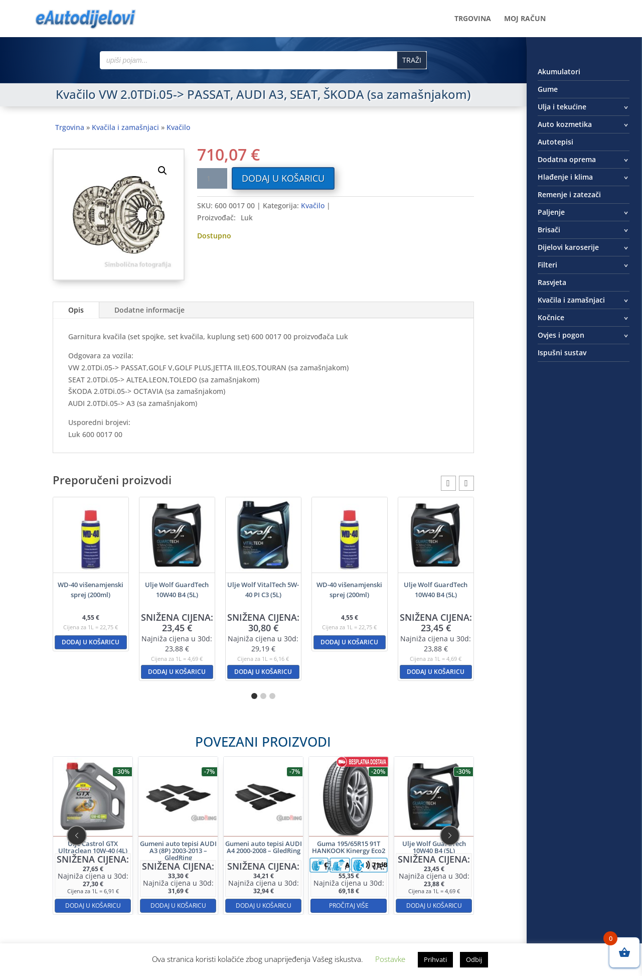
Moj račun (525, 19)
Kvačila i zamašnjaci (125, 127)
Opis (76, 310)
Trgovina (472, 19)
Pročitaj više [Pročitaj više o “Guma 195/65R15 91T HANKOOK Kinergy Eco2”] (310, 869)
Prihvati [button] (435, 959)
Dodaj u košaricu (283, 178)
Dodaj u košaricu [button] (90, 642)
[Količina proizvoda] (212, 178)
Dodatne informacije (149, 310)
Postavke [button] (390, 959)
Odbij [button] (474, 959)
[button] (162, 171)
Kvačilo (178, 127)
